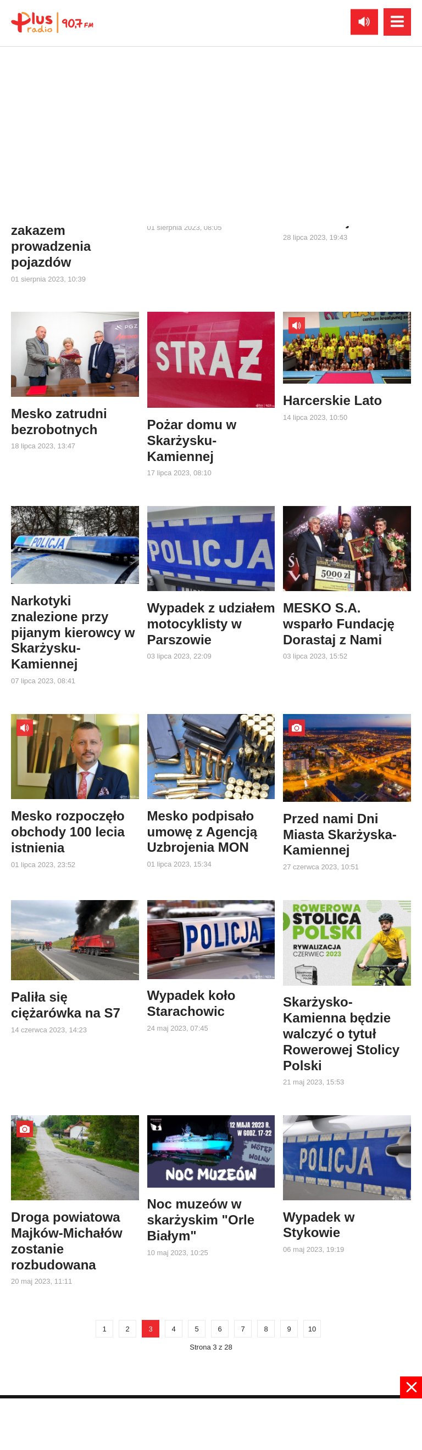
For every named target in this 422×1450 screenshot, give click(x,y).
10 (312, 1329)
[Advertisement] (211, 1423)
